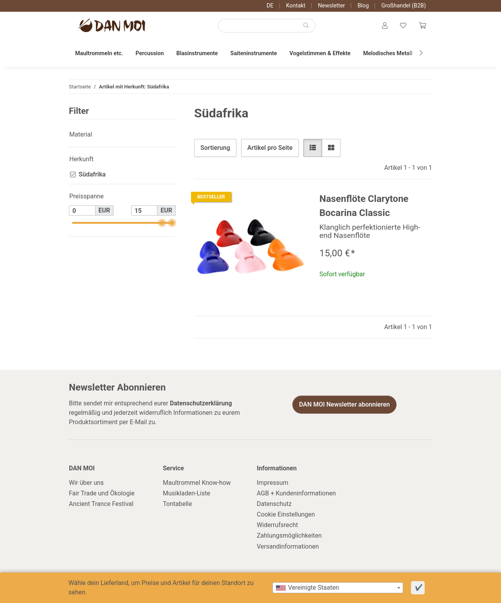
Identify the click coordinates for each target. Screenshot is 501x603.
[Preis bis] (144, 210)
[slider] (162, 223)
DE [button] (270, 5)
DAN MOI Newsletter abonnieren (344, 404)
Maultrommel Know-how (197, 482)
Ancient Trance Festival (101, 504)
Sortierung (215, 147)
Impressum (272, 482)
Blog (363, 5)
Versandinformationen (288, 546)
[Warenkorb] (422, 26)
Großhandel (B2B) (403, 5)
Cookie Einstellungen (286, 514)
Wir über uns (86, 482)
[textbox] (338, 588)
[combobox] (337, 587)
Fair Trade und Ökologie (102, 493)
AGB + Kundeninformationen (296, 493)
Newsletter (331, 5)
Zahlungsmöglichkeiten (289, 535)
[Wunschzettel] (403, 26)
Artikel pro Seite (269, 147)
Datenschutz (274, 504)
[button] (385, 26)
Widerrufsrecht (277, 525)
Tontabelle (177, 504)
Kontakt (296, 5)
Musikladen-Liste (186, 493)
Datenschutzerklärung (201, 403)
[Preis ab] (82, 210)
